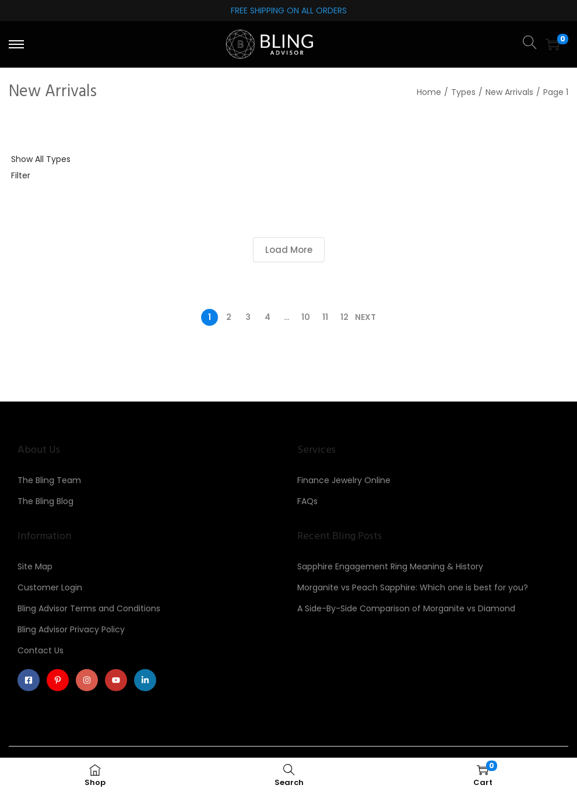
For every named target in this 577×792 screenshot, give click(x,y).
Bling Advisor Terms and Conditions (88, 608)
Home (429, 92)
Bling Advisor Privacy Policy (71, 629)
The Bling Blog (45, 501)
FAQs (307, 501)
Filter (20, 175)
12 (344, 317)
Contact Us (40, 650)
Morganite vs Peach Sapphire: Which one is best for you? (412, 587)
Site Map (34, 566)
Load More (288, 250)
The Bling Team (49, 480)
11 (325, 317)
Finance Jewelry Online (343, 480)
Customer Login (49, 587)
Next (365, 317)
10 (305, 317)
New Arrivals (509, 92)
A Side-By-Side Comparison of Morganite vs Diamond (406, 608)
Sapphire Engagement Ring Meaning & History (390, 566)
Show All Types (41, 159)
